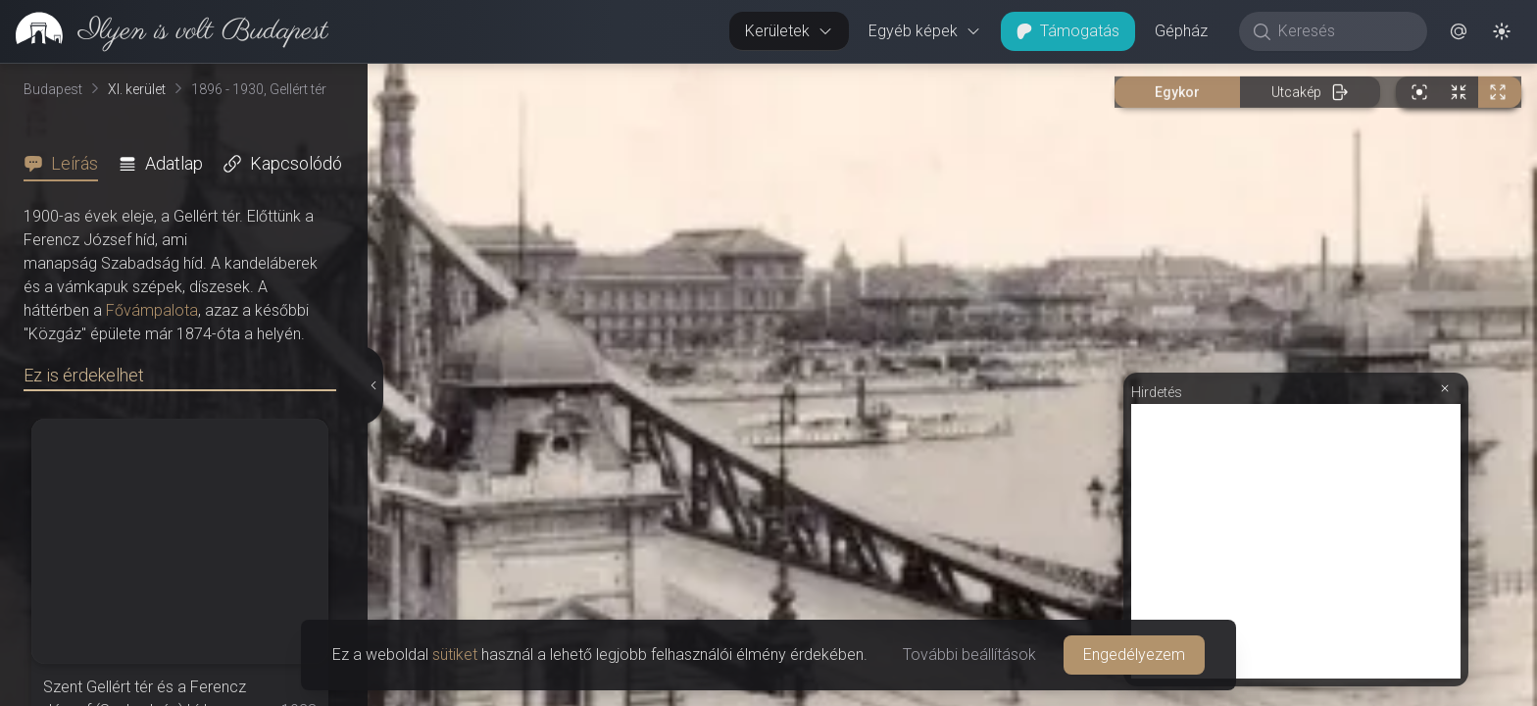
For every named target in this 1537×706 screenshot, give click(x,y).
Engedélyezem (1134, 654)
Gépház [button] (1181, 31)
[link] (164, 31)
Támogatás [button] (1067, 31)
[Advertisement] (1296, 541)
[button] (1458, 31)
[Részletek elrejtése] (374, 385)
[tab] (67, 163)
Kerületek (789, 31)
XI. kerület (137, 89)
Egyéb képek (924, 31)
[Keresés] (1343, 31)
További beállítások (969, 654)
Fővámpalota (152, 310)
